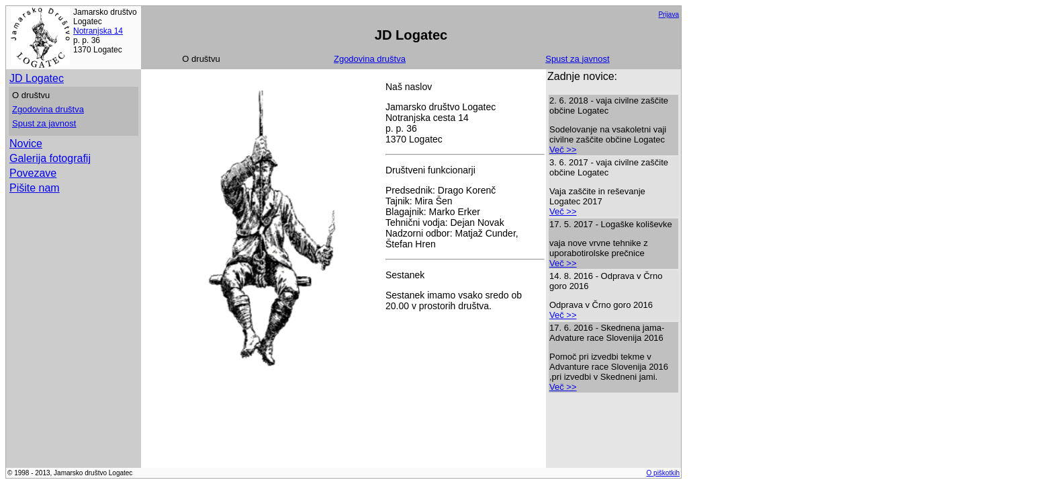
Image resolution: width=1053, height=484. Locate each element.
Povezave (32, 173)
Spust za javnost (577, 59)
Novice (25, 143)
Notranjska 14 (98, 31)
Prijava (668, 14)
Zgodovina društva (370, 59)
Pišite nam (34, 188)
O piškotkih (663, 473)
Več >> (562, 150)
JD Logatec (36, 78)
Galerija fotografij (50, 158)
